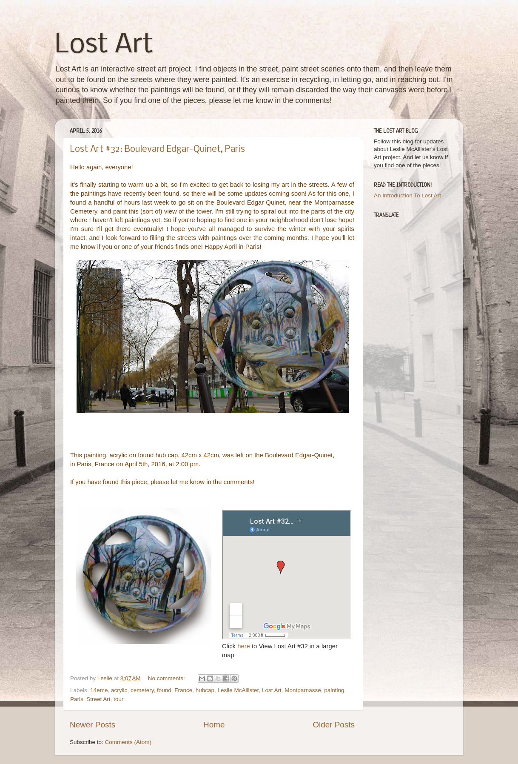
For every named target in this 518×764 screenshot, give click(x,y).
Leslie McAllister (238, 690)
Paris (76, 699)
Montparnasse (303, 690)
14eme (99, 690)
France (183, 690)
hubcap (205, 690)
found (164, 690)
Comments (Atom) (128, 742)
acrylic (119, 690)
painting (334, 690)
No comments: (167, 678)
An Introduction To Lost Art (407, 195)
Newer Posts (92, 724)
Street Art (98, 699)
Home (214, 724)
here (244, 646)
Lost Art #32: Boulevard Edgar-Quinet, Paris (157, 149)
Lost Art (104, 45)
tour (118, 699)
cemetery (142, 690)
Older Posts (334, 724)
